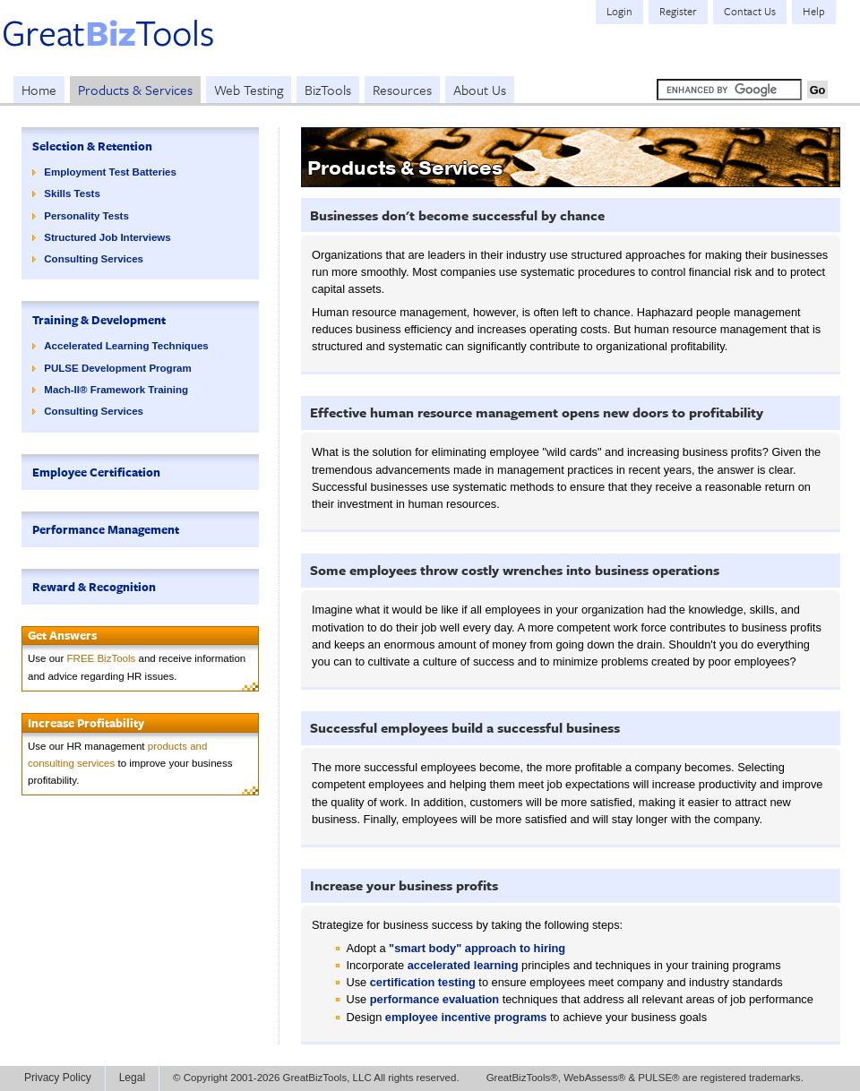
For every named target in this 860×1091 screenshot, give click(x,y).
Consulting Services (93, 258)
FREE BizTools (101, 658)
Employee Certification (96, 472)
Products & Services (135, 89)
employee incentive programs (466, 1017)
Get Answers (62, 635)
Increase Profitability (86, 723)
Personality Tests (86, 215)
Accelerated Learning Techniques (126, 345)
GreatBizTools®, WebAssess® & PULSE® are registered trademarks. (645, 1077)
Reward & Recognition (94, 587)
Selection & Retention (92, 146)
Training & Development (99, 320)
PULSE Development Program (117, 368)
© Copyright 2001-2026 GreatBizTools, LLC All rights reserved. (316, 1077)
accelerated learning (463, 965)
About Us (479, 89)
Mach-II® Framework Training (116, 389)
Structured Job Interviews (107, 237)
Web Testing (248, 89)
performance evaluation (434, 999)
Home (39, 89)
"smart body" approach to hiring (477, 948)
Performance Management (105, 529)
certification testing (423, 982)
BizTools (328, 89)
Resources (402, 89)
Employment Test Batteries (110, 172)
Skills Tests (72, 193)
